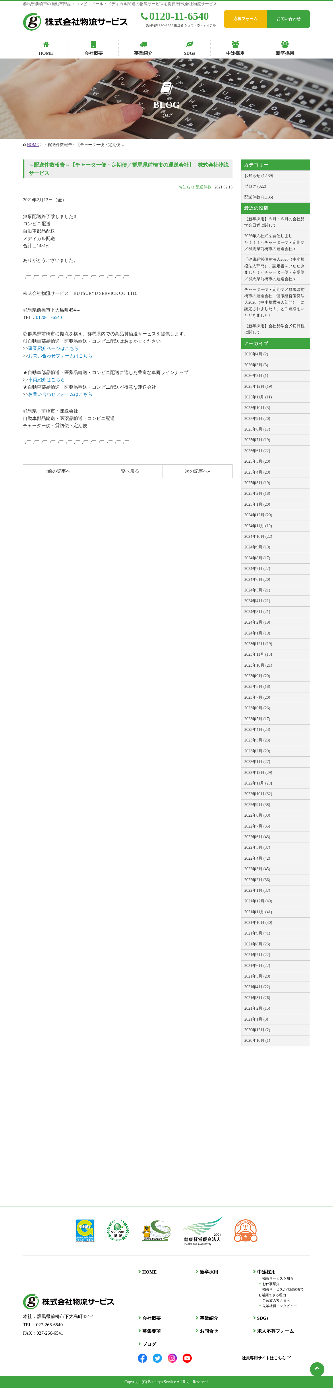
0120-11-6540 (175, 16)
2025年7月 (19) (257, 440)
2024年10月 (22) (258, 536)
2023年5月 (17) (257, 719)
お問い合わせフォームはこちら (60, 355)
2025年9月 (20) (257, 418)
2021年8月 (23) (257, 944)
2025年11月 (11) (258, 397)
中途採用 (266, 1272)
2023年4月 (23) (257, 729)
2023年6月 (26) (257, 708)
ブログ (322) (255, 186)
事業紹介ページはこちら (53, 348)
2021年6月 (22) (257, 965)
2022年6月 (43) (257, 837)
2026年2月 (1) (256, 375)
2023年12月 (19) (258, 644)
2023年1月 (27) (257, 762)
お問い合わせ (288, 19)
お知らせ (187, 187)
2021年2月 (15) (257, 1008)
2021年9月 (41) (257, 933)
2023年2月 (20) (257, 751)
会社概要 (151, 1318)
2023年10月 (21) (258, 665)
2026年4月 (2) (256, 354)
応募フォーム (245, 19)
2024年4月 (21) (257, 601)
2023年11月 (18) (258, 654)
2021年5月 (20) (257, 976)
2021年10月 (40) (258, 922)
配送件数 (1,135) (258, 197)
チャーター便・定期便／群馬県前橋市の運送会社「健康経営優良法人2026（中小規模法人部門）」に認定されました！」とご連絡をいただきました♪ (274, 302)
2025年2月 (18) (257, 493)
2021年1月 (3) (256, 1019)
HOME (33, 145)
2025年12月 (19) (258, 386)
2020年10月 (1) (257, 1040)
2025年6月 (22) (257, 451)
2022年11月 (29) (258, 783)
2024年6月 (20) (257, 579)
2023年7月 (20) (257, 697)
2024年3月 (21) (257, 612)
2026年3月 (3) (256, 365)
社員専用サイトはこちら (266, 1358)
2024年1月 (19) (257, 633)
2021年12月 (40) (258, 901)
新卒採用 (208, 1272)
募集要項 (151, 1331)
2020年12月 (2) (257, 1030)
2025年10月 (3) (257, 408)
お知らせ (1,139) (258, 176)
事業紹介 (208, 1318)
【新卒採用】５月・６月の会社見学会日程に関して (274, 222)
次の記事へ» (197, 471)
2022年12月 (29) (258, 772)
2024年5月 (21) (257, 590)
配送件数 (203, 187)
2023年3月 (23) (257, 740)
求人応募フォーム (275, 1331)
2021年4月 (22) (257, 987)
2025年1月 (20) (257, 504)
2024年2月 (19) (257, 622)
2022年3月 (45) (257, 869)
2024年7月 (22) (257, 569)
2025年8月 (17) (257, 429)
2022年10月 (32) (258, 794)
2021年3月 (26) (257, 998)
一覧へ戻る (127, 471)
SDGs (262, 1318)
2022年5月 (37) (257, 847)
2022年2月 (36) (257, 880)
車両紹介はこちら (46, 379)
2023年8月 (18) (257, 686)
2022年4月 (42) (257, 858)
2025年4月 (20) (257, 472)
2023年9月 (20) (257, 676)
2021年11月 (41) (258, 912)
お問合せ (208, 1331)
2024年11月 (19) (258, 526)
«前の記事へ (58, 471)
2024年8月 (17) (257, 558)
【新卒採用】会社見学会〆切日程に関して (274, 329)
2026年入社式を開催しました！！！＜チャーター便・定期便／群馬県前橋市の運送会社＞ (274, 242)
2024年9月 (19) (257, 547)
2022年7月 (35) (257, 826)
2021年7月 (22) (257, 955)
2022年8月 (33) (257, 815)
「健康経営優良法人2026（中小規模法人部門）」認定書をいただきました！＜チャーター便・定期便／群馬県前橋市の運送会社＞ (274, 269)
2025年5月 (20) (257, 461)
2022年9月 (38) (257, 805)
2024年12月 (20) (258, 515)
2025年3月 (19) (257, 483)
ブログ (149, 1344)
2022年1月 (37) (257, 890)
